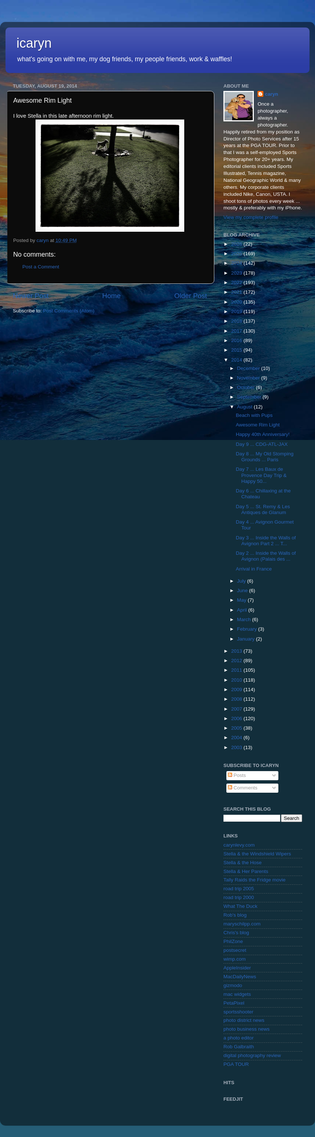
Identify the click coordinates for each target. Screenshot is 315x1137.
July (242, 581)
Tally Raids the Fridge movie (254, 880)
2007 (237, 709)
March (244, 619)
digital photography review (252, 1055)
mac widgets (237, 994)
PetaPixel (233, 1003)
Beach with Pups (254, 415)
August (245, 407)
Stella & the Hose (242, 862)
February (247, 629)
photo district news (243, 1020)
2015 (237, 350)
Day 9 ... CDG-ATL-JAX (262, 444)
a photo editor (238, 1038)
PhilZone (233, 941)
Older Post (190, 296)
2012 (237, 660)
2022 (237, 282)
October (246, 387)
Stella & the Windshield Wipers (257, 854)
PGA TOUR (236, 1064)
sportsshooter (238, 1012)
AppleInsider (237, 968)
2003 (237, 747)
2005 (237, 728)
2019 (237, 311)
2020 (237, 302)
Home (111, 296)
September (250, 397)
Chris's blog (236, 932)
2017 (237, 331)
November (249, 378)
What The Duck (240, 906)
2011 (237, 670)
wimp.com (234, 959)
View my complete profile (250, 217)
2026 (237, 244)
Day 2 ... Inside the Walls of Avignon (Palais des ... (266, 556)
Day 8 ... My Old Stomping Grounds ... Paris (265, 456)
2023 (237, 273)
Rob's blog (235, 915)
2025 (237, 253)
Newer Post (31, 296)
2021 (237, 292)
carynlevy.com (239, 845)
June (243, 590)
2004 (237, 737)
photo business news (246, 1029)
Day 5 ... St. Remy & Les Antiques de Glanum (263, 509)
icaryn (34, 43)
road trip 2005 (238, 888)
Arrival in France (254, 569)
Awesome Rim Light (258, 425)
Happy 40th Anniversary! (263, 434)
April (242, 610)
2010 (237, 680)
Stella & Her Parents (245, 871)
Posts (237, 775)
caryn (271, 94)
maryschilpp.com (241, 924)
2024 (237, 263)
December (249, 368)
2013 (237, 651)
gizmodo (232, 985)
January (246, 639)
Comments (242, 788)
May (242, 600)
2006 (237, 718)
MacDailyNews (239, 976)
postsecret (234, 950)
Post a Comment (40, 266)
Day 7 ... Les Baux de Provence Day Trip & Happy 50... (261, 475)
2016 (237, 340)
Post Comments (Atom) (68, 310)
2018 (237, 321)
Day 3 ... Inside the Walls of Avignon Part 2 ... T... (266, 540)
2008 (237, 699)
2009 (237, 689)
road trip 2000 (238, 897)
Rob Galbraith (238, 1046)
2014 (237, 360)
